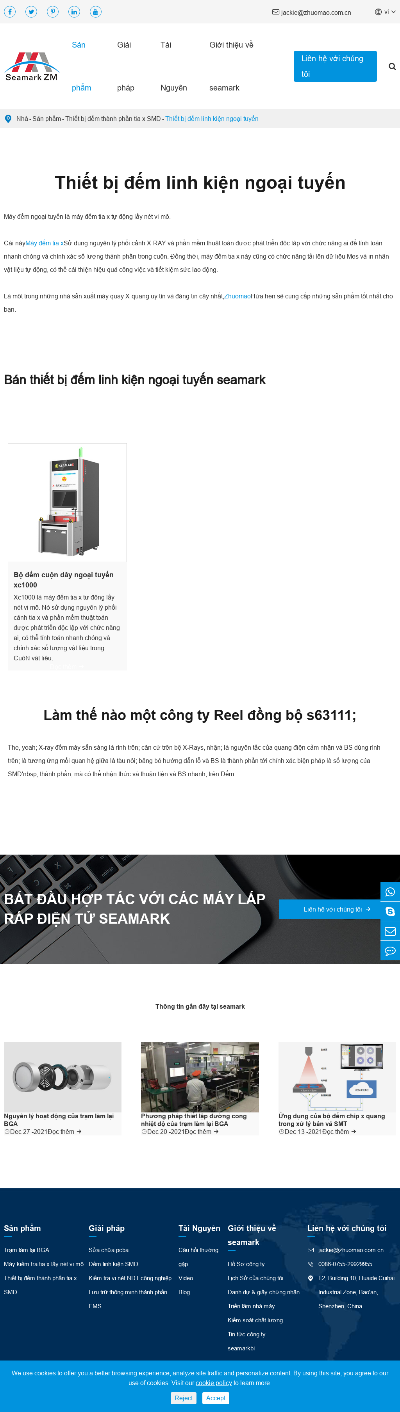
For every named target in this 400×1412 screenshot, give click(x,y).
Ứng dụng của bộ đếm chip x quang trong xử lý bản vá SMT (332, 1120)
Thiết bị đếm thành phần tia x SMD (113, 118)
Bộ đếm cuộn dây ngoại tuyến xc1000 (64, 580)
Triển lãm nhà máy (251, 1306)
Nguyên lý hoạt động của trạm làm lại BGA (59, 1120)
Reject (184, 1397)
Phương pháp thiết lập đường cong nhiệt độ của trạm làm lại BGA (194, 1120)
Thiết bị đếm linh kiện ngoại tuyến (212, 118)
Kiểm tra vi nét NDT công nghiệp (130, 1278)
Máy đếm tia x (44, 243)
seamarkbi (241, 1348)
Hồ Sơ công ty (246, 1264)
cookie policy (214, 1382)
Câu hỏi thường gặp (198, 1257)
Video (186, 1278)
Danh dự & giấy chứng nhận (264, 1292)
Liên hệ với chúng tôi (332, 66)
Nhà (22, 118)
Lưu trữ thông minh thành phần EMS (128, 1299)
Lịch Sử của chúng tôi (255, 1278)
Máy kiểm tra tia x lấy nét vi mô (44, 1264)
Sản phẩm (81, 66)
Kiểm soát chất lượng (255, 1320)
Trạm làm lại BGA (26, 1250)
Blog (184, 1292)
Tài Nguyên (174, 66)
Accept (215, 1397)
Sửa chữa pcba (109, 1250)
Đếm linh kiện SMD (113, 1264)
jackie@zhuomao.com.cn (311, 11)
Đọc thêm (67, 666)
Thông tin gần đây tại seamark (200, 1006)
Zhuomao (237, 296)
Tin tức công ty (247, 1334)
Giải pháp (125, 66)
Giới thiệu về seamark (231, 66)
